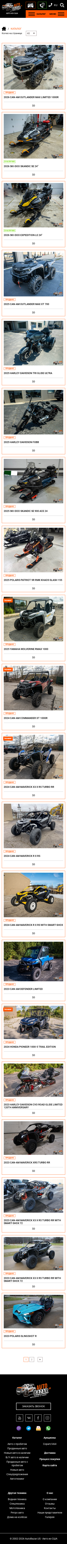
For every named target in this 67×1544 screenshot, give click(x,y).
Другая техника (17, 1493)
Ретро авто (17, 1512)
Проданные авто (17, 1448)
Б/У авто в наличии (17, 1457)
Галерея (49, 1517)
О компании (50, 1499)
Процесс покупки (49, 1459)
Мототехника (17, 1508)
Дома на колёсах (17, 1517)
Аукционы (50, 1437)
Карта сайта (50, 1465)
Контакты (50, 1508)
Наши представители (50, 1512)
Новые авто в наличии (17, 1452)
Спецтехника (17, 1503)
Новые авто (17, 1469)
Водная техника (17, 1499)
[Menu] (32, 14)
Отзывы (50, 1503)
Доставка (50, 1452)
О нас (50, 1493)
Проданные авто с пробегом (17, 1463)
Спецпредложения (17, 1474)
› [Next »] (40, 1359)
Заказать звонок (33, 1406)
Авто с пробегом (17, 1444)
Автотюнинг (17, 1478)
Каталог (17, 1437)
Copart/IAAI (49, 1444)
